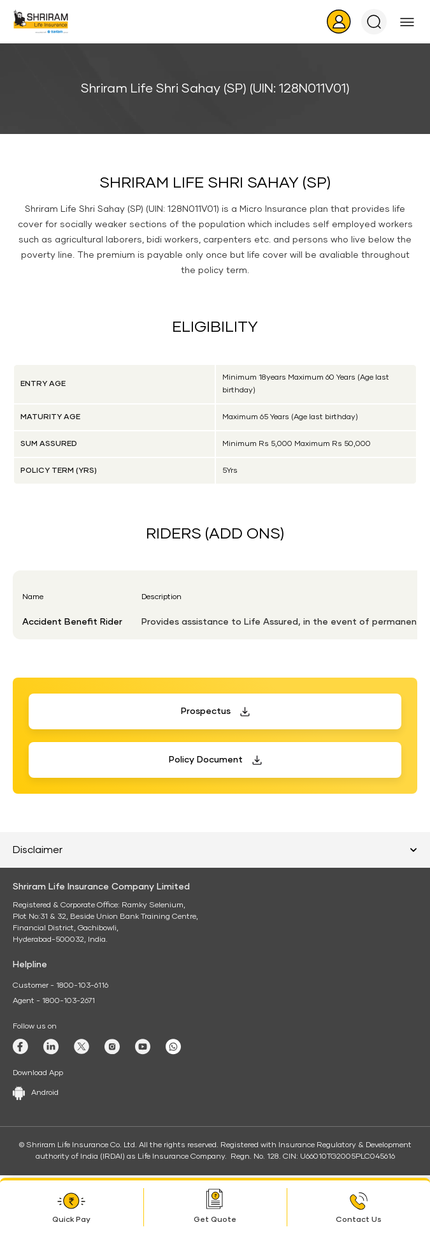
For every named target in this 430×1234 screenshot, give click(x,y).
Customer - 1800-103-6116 (60, 986)
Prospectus (206, 711)
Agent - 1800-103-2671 (54, 1001)
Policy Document (206, 759)
